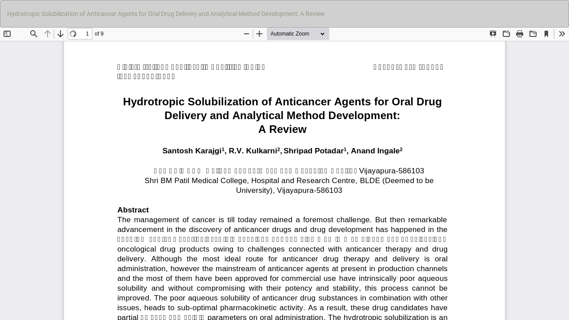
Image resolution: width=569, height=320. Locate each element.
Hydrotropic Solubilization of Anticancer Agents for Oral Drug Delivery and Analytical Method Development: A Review (166, 13)
